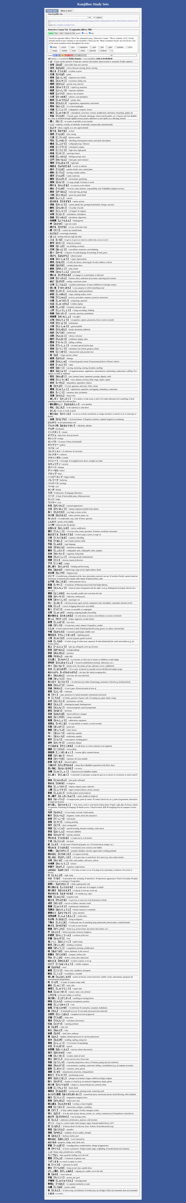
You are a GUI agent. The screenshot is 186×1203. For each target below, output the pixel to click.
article (61, 21)
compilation (72, 21)
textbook (134, 21)
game (88, 21)
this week (57, 25)
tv (48, 23)
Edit (61, 33)
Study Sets (52, 11)
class (65, 21)
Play (56, 33)
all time (71, 25)
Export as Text (70, 33)
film (83, 21)
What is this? (66, 11)
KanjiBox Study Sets (93, 4)
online (121, 21)
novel (116, 21)
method (110, 21)
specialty (127, 21)
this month (64, 25)
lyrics (99, 21)
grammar (94, 21)
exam (79, 21)
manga (105, 21)
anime (56, 21)
